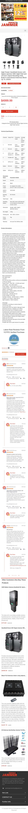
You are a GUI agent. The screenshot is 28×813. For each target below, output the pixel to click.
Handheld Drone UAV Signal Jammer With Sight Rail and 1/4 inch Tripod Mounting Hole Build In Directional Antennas (14, 628)
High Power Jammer (14, 124)
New (4, 83)
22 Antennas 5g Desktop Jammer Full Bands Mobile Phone (14, 730)
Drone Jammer (10, 123)
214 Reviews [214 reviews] (11, 352)
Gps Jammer (17, 123)
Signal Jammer (24, 123)
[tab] (5, 359)
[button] (9, 377)
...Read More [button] (22, 412)
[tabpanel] (14, 468)
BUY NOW (9, 111)
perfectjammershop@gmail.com (18, 565)
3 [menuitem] (15, 575)
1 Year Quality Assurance (14, 83)
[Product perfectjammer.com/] (16, 373)
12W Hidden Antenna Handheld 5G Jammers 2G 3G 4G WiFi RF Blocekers (14, 587)
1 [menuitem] (12, 575)
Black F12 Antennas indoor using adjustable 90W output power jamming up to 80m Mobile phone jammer (14, 675)
